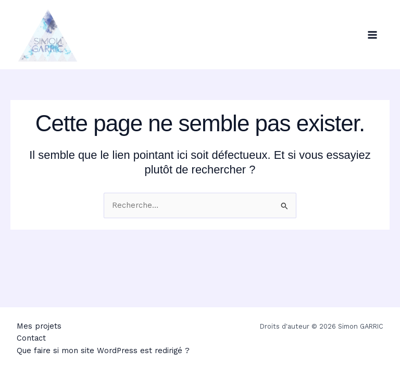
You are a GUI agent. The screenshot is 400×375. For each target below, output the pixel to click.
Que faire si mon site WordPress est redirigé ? (103, 350)
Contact (31, 338)
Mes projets (39, 326)
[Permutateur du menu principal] (372, 35)
